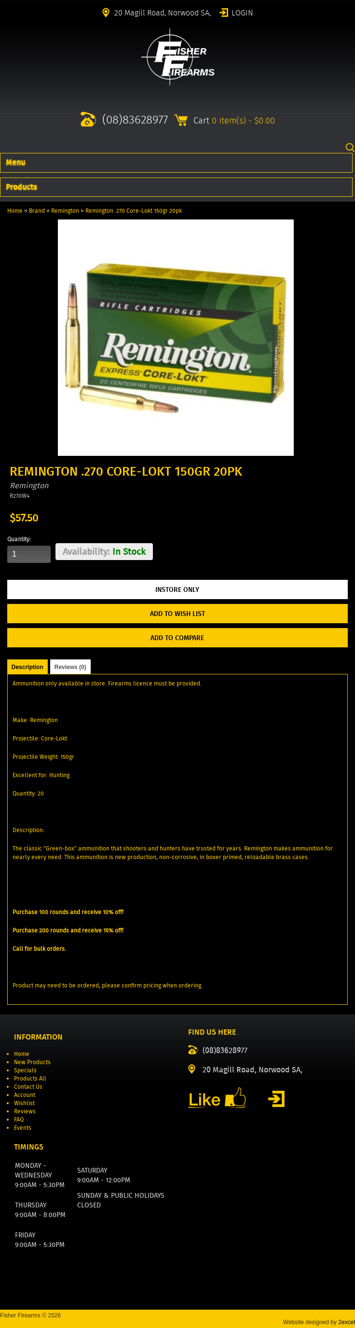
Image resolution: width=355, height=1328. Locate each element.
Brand (37, 210)
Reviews (25, 1111)
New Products (32, 1062)
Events (22, 1127)
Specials (25, 1070)
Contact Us (28, 1086)
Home (15, 210)
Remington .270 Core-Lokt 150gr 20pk (133, 210)
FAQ (19, 1119)
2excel (346, 1322)
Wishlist (24, 1103)
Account (24, 1095)
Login (242, 12)
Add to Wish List (177, 613)
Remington (65, 210)
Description (27, 667)
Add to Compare (177, 638)
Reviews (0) (70, 667)
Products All (30, 1078)
